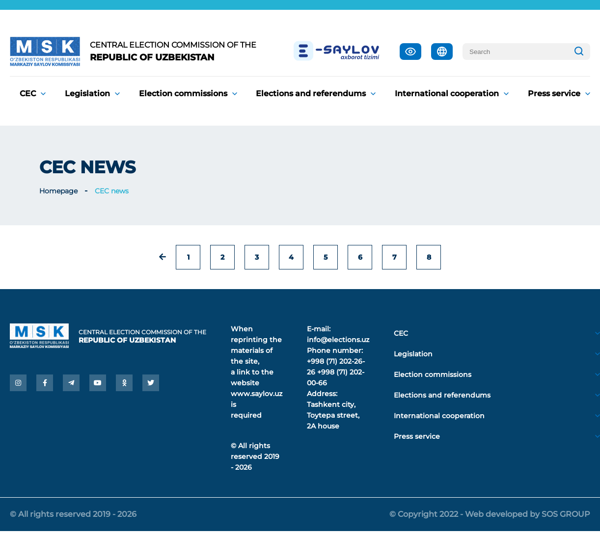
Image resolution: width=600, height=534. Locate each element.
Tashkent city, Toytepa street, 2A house (333, 415)
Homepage (58, 191)
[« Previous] (162, 257)
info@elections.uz (338, 339)
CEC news (112, 191)
